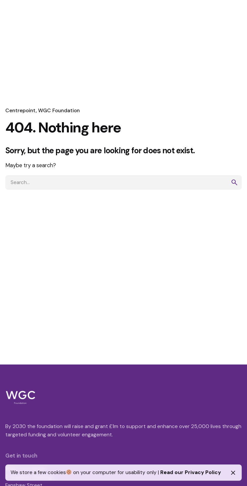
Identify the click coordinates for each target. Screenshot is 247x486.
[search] (234, 182)
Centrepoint (20, 110)
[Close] (233, 472)
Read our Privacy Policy (190, 472)
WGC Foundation (59, 110)
